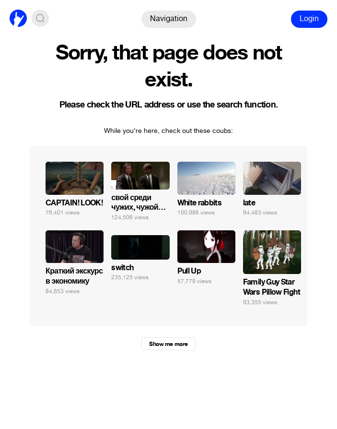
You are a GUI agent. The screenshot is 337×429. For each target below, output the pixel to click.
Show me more (168, 344)
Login (309, 18)
